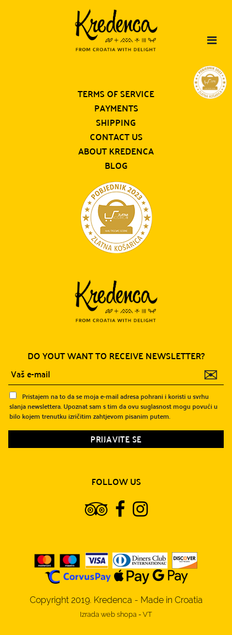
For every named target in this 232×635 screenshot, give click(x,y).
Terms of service (116, 94)
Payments (116, 108)
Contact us (116, 137)
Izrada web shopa (109, 614)
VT (147, 614)
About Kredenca (116, 151)
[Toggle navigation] (212, 40)
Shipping (116, 122)
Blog (116, 165)
